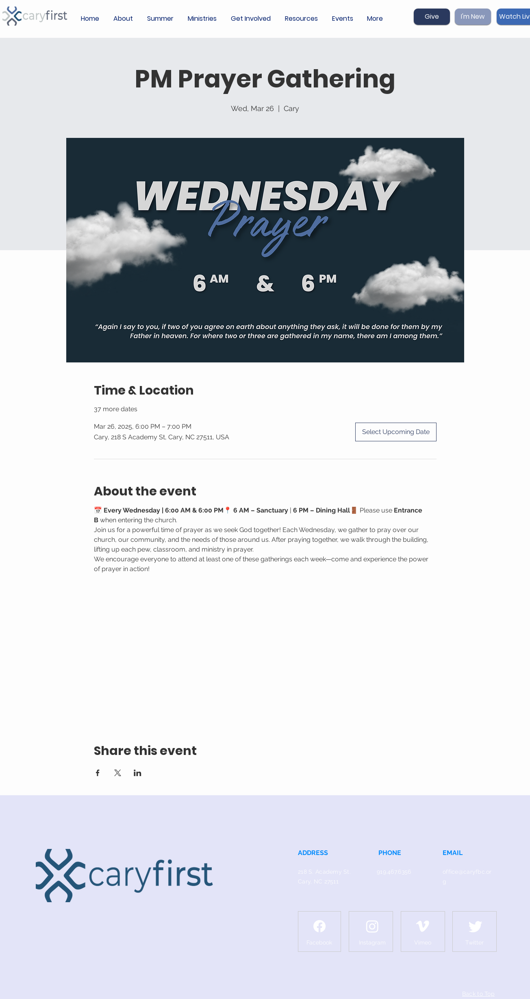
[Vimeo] (423, 926)
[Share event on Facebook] (98, 773)
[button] (124, 19)
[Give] (432, 17)
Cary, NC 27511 (318, 881)
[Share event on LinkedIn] (137, 773)
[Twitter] (475, 926)
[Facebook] (319, 926)
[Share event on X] (118, 773)
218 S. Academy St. (324, 871)
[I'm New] (473, 17)
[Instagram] (372, 926)
